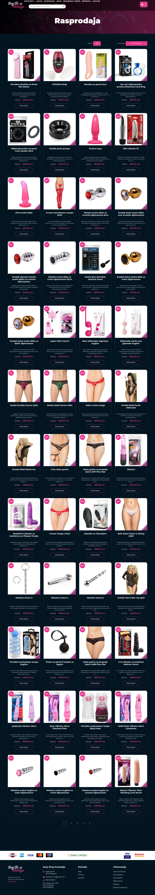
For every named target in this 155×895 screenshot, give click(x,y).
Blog (80, 872)
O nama (81, 875)
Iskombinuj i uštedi (71, 1)
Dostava (116, 884)
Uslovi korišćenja (119, 872)
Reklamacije (117, 881)
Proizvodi (29, 1)
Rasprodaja (49, 1)
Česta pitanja (118, 875)
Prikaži (90, 43)
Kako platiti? (118, 878)
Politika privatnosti (120, 887)
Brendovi (86, 1)
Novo (59, 1)
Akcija (39, 1)
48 (97, 43)
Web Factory (12, 881)
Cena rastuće (136, 43)
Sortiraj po (121, 43)
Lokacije (96, 1)
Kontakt (81, 878)
